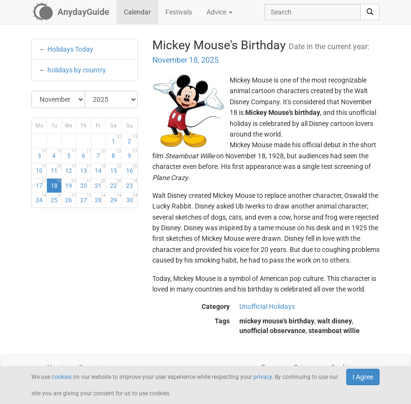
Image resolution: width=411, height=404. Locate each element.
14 (100, 169)
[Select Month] (58, 99)
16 (131, 169)
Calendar (137, 12)
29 (115, 198)
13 (85, 169)
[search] (370, 12)
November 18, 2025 (185, 60)
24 (41, 198)
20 (85, 184)
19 (70, 184)
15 (115, 169)
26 (70, 198)
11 (56, 169)
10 (41, 169)
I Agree (362, 377)
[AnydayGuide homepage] (70, 12)
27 (85, 198)
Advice (219, 12)
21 (100, 184)
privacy (262, 377)
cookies (62, 377)
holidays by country (76, 70)
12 (70, 169)
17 (41, 184)
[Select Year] (111, 99)
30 (131, 198)
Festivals (178, 12)
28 (100, 198)
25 (56, 198)
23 (131, 184)
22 (115, 184)
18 (56, 184)
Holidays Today (70, 49)
